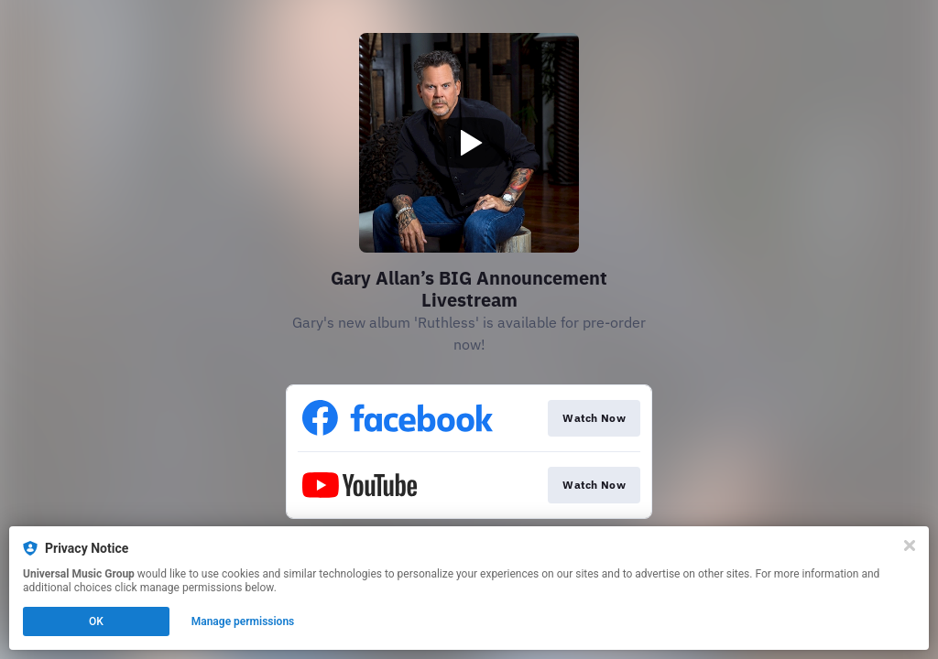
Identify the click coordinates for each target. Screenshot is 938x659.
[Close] (909, 545)
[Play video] (469, 142)
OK (96, 621)
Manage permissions (243, 621)
